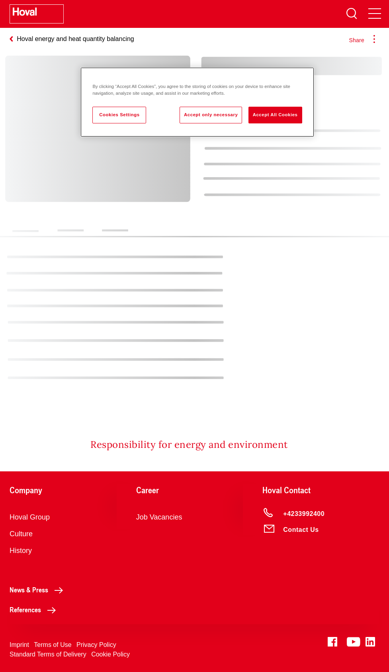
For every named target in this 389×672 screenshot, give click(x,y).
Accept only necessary (211, 114)
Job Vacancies (159, 517)
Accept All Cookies (275, 114)
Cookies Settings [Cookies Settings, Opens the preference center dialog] (119, 114)
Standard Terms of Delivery (48, 654)
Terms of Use (52, 644)
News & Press (38, 589)
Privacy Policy (96, 644)
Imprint (19, 644)
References (35, 609)
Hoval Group (30, 517)
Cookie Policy (110, 654)
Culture (21, 534)
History (21, 551)
